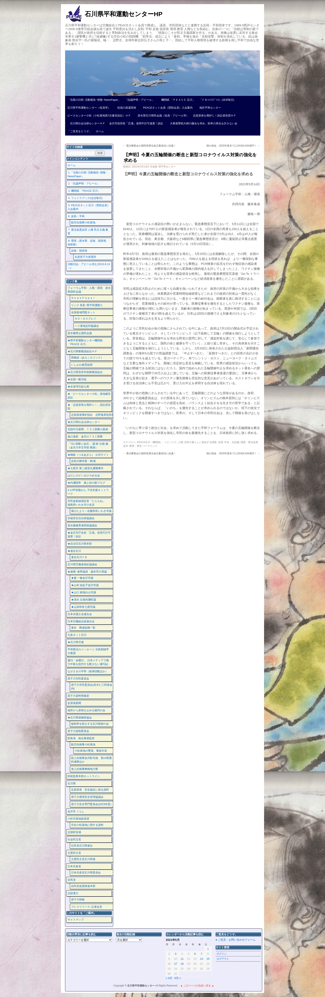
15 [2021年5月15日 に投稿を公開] (207, 958)
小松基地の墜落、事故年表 (91, 750)
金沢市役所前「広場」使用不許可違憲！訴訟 (136, 123)
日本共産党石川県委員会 (86, 872)
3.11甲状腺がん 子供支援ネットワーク (88, 491)
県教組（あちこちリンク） (87, 357)
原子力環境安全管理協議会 (87, 796)
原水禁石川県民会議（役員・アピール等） (162, 115)
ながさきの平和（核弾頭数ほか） (88, 671)
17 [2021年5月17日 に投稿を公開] (175, 963)
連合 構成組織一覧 (83, 627)
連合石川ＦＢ (79, 557)
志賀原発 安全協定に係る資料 (90, 789)
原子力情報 (78, 899)
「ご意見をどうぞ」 (79, 131)
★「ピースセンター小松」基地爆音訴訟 (89, 395)
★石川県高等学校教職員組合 (85, 372)
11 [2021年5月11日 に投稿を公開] (182, 958)
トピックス (170, 442)
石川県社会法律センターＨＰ (86, 123)
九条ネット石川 (77, 634)
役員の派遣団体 (125, 107)
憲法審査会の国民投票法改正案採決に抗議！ (149, 145)
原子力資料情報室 (78, 695)
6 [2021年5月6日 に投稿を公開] (195, 953)
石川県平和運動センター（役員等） (88, 107)
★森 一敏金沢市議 (82, 577)
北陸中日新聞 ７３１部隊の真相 (88, 429)
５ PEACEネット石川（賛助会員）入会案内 (89, 207)
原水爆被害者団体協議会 (82, 525)
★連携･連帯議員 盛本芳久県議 (87, 571)
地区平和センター (209, 107)
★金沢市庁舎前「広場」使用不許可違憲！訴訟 (89, 534)
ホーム (100, 131)
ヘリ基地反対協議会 (87, 325)
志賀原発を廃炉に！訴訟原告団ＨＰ (214, 115)
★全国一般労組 (77, 379)
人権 (180, 442)
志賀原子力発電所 (85, 256)
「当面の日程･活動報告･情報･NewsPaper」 (94, 99)
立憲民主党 (74, 852)
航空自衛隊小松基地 (83, 222)
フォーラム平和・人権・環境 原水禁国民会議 (89, 289)
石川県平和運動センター (141, 985)
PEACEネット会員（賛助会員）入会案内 (166, 107)
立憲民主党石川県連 (83, 859)
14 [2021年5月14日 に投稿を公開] (201, 958)
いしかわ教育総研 (82, 364)
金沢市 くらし (76, 811)
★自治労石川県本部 (80, 543)
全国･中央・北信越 (228, 442)
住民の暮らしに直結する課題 (200, 442)
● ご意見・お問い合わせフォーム (236, 939)
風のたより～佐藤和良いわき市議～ (92, 510)
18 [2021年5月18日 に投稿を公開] (182, 963)
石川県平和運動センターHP (123, 14)
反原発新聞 (74, 703)
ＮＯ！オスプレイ (85, 318)
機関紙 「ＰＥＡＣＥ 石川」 (177, 99)
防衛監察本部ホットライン (84, 776)
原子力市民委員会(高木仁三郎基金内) (91, 686)
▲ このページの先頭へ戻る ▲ (197, 985)
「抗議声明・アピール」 (139, 99)
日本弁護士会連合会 (80, 614)
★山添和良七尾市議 (83, 606)
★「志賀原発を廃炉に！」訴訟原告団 (89, 406)
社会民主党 (74, 839)
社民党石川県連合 (82, 845)
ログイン (222, 953)
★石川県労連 (76, 642)
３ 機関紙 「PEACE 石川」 (84, 190)
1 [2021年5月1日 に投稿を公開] (208, 948)
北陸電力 (73, 893)
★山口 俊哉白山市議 (83, 592)
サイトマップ (76, 919)
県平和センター (167, 166)
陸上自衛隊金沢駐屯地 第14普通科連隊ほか (91, 759)
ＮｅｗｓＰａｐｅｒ (83, 297)
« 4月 (169, 978)
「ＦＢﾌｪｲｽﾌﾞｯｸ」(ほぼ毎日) (216, 99)
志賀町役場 (74, 832)
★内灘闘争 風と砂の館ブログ (86, 482)
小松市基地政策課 (78, 818)
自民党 (72, 879)
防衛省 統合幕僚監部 (81, 738)
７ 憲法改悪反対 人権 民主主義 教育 (88, 231)
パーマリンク (149, 446)
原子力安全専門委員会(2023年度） (92, 804)
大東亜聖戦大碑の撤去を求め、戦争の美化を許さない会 (202, 123)
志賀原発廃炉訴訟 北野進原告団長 (92, 414)
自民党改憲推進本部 (83, 886)
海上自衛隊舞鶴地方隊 (84, 768)
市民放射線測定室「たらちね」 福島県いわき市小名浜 (89, 502)
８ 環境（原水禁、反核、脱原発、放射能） (88, 242)
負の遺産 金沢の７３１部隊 (85, 436)
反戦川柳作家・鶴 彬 (83, 461)
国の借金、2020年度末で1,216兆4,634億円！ (233, 145)
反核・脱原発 (79, 250)
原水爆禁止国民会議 (80, 333)
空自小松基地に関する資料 (87, 824)
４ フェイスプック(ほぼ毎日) (85, 198)
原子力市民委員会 (78, 678)
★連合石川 (74, 550)
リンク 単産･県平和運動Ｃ (87, 305)
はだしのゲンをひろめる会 (84, 475)
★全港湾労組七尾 (78, 386)
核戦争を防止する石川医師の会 (90, 723)
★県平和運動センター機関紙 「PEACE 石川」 (85, 342)
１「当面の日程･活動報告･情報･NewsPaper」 (87, 174)
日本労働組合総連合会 (81, 621)
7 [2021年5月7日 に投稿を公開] (201, 953)
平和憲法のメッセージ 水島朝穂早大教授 (88, 651)
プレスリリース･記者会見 (86, 906)
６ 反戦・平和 (76, 216)
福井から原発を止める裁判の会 (86, 710)
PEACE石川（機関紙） (150, 442)
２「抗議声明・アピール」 (84, 183)
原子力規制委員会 (78, 731)
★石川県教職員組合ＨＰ (82, 351)
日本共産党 (74, 866)
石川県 (72, 783)
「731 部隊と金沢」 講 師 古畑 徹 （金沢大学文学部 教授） (88, 445)
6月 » (178, 978)
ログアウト (223, 958)
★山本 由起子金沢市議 (85, 585)
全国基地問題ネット (83, 312)
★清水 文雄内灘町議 (83, 599)
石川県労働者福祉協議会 (82, 564)
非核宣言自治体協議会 (81, 518)
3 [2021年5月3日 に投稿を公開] (175, 953)
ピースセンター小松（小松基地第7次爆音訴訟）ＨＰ (99, 115)
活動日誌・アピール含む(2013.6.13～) (89, 266)
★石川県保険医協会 (80, 717)
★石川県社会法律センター (84, 422)
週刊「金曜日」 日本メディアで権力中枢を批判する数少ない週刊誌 (88, 662)
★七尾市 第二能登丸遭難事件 (85, 468)
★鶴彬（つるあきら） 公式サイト (88, 454)
